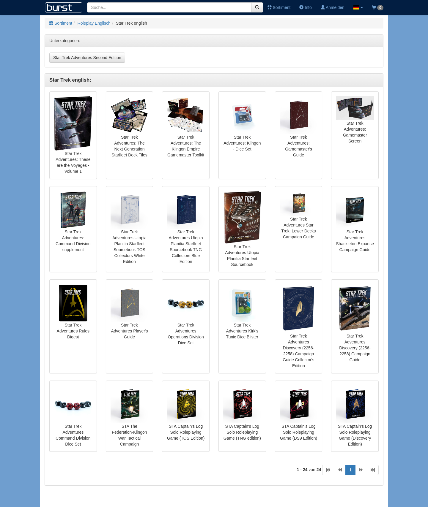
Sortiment (279, 7)
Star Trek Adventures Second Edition (87, 57)
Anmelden (332, 7)
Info (305, 7)
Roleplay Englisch (94, 23)
